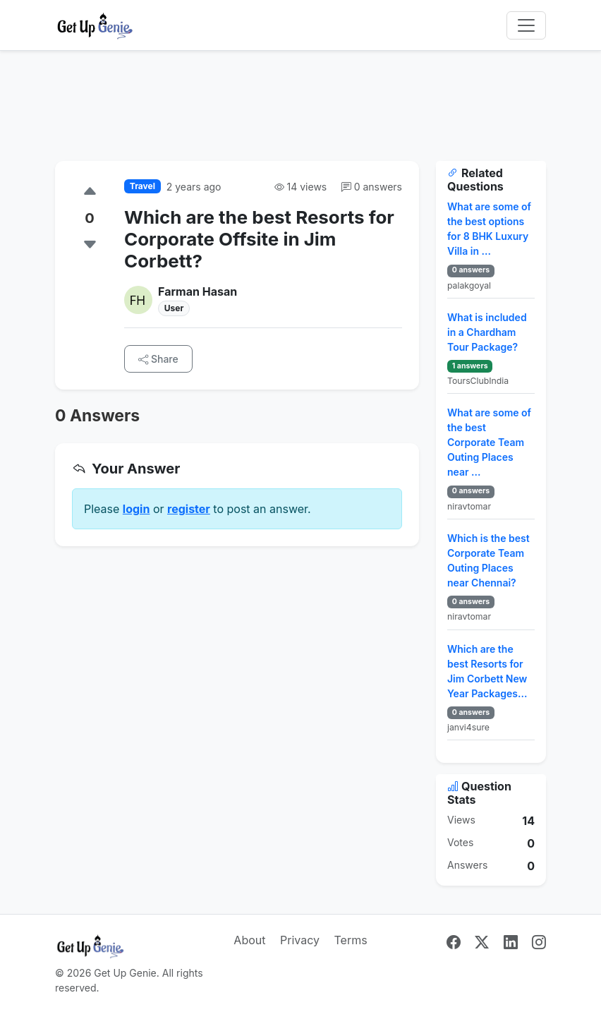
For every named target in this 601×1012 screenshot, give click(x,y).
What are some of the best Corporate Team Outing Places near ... (489, 442)
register (188, 509)
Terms (350, 940)
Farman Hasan (197, 291)
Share (158, 359)
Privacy (300, 940)
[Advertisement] (300, 114)
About (249, 940)
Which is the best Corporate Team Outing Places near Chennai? (488, 560)
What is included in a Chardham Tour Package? (487, 332)
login (136, 509)
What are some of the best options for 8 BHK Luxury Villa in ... (489, 228)
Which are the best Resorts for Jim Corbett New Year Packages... (487, 671)
